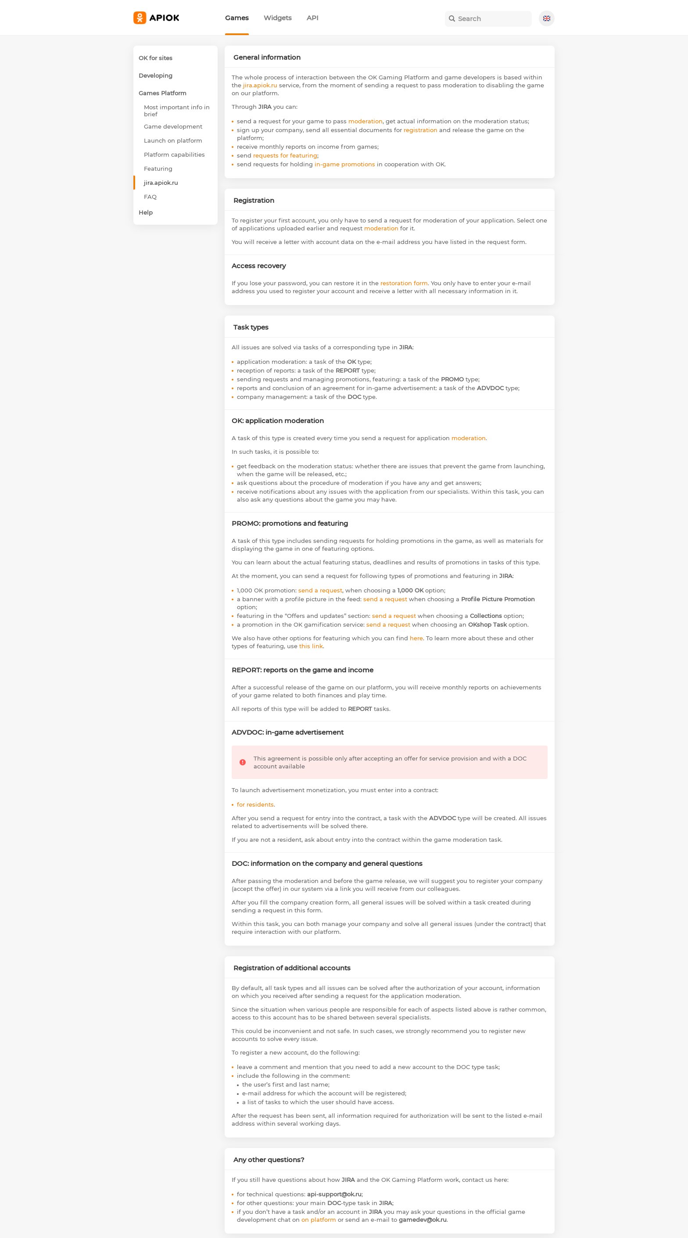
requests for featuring (285, 155)
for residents (255, 804)
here (416, 638)
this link (311, 646)
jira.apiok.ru (260, 85)
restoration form (404, 283)
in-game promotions (345, 164)
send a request (320, 590)
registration (420, 129)
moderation (365, 121)
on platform (318, 1219)
